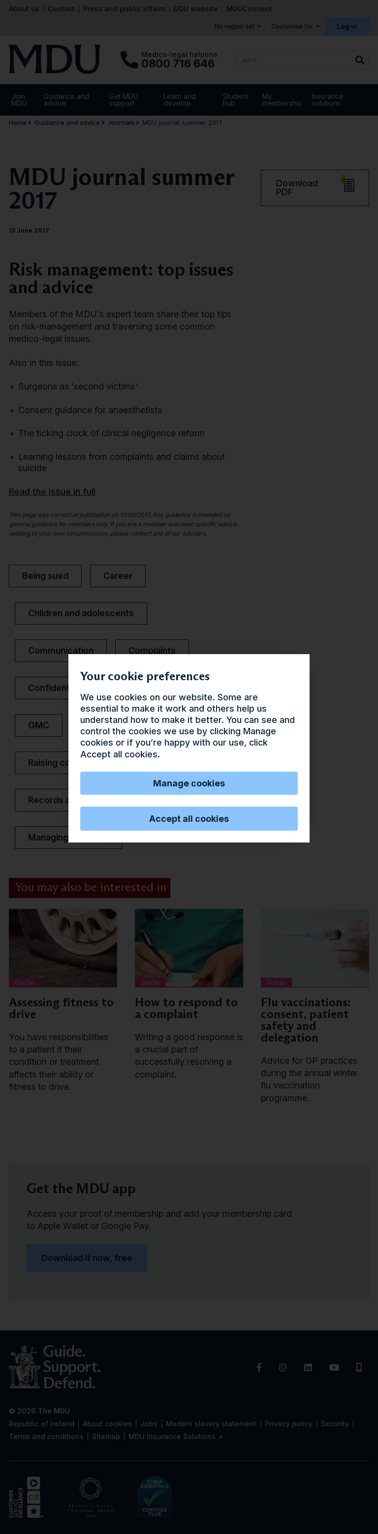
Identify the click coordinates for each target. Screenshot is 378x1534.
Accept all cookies (189, 818)
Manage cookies (189, 783)
